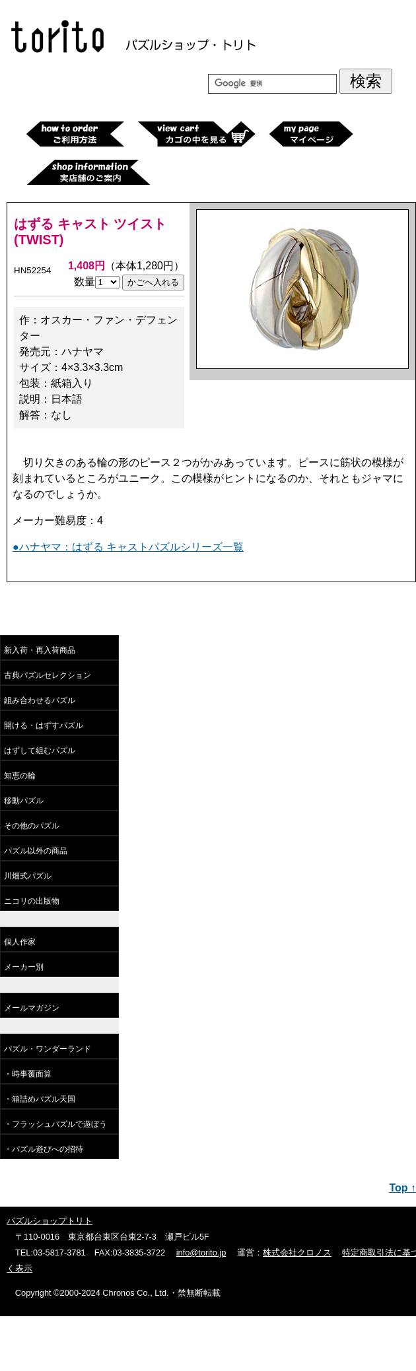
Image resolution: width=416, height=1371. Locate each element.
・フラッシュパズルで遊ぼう (55, 1124)
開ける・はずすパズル (43, 725)
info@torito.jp (201, 1252)
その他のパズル (31, 825)
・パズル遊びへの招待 (43, 1149)
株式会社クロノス (297, 1252)
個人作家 (20, 942)
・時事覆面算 (28, 1074)
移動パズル (24, 800)
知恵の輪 (20, 775)
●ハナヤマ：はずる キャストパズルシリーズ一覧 (128, 546)
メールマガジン (31, 1008)
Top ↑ (402, 1187)
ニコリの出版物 (31, 901)
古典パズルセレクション (47, 675)
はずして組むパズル (39, 750)
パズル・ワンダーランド (47, 1048)
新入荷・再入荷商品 (39, 650)
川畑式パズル (28, 876)
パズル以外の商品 (35, 850)
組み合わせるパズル (39, 700)
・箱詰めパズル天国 (39, 1099)
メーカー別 (24, 967)
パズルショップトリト (49, 1221)
